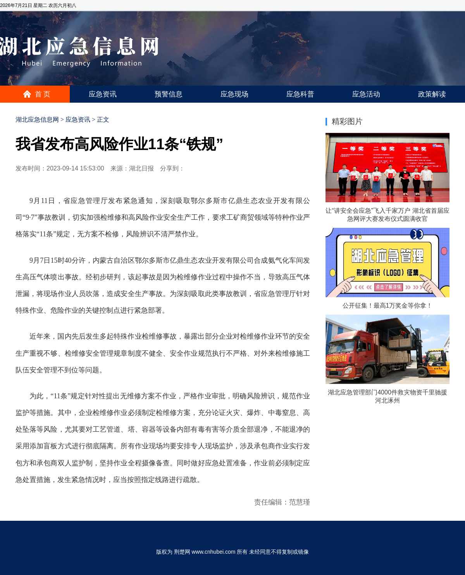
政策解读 (432, 94)
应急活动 (366, 94)
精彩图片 (347, 121)
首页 (43, 94)
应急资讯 (103, 94)
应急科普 (300, 94)
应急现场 (234, 94)
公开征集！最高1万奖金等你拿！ (388, 305)
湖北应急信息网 (37, 119)
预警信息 (169, 94)
